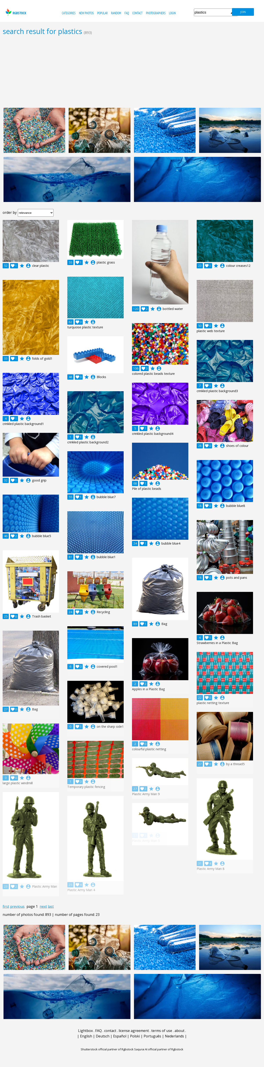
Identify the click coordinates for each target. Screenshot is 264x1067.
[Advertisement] (132, 71)
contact (137, 13)
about (179, 1030)
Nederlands (174, 1036)
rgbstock (15, 12)
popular (102, 13)
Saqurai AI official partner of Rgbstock (158, 1049)
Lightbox (85, 1030)
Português (152, 1036)
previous (17, 906)
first (6, 906)
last (51, 906)
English (86, 1036)
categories (68, 13)
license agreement (134, 1030)
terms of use (161, 1030)
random (116, 13)
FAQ (127, 13)
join (243, 12)
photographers (156, 13)
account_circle (28, 265)
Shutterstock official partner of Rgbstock (107, 1049)
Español (119, 1036)
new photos (86, 13)
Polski (135, 1036)
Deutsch (102, 1036)
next (43, 906)
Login (172, 13)
